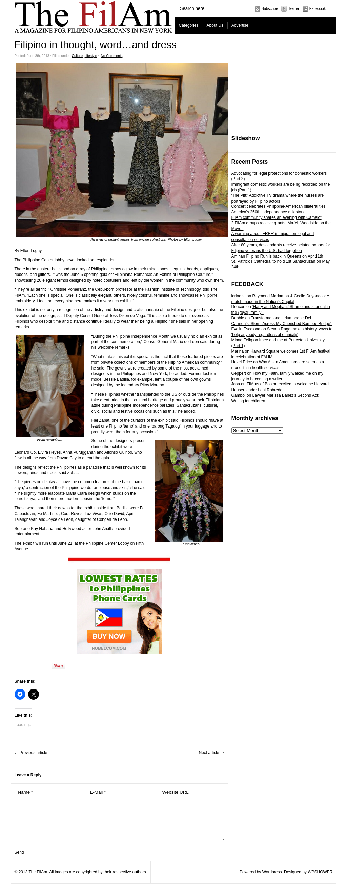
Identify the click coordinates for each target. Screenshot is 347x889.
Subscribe (270, 8)
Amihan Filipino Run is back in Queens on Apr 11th (278, 256)
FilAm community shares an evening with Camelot (276, 217)
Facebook (317, 8)
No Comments (112, 56)
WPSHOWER (320, 872)
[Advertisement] (282, 81)
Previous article (33, 752)
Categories (189, 25)
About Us (215, 25)
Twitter (293, 8)
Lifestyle (91, 56)
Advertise (239, 25)
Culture (77, 56)
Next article (209, 752)
